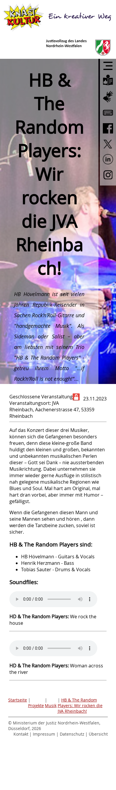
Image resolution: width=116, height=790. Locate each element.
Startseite (17, 700)
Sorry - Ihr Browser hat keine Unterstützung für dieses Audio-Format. (53, 599)
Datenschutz (72, 734)
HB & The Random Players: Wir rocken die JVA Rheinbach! (80, 705)
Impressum (44, 734)
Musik (51, 705)
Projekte (36, 705)
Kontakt (20, 734)
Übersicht (98, 734)
